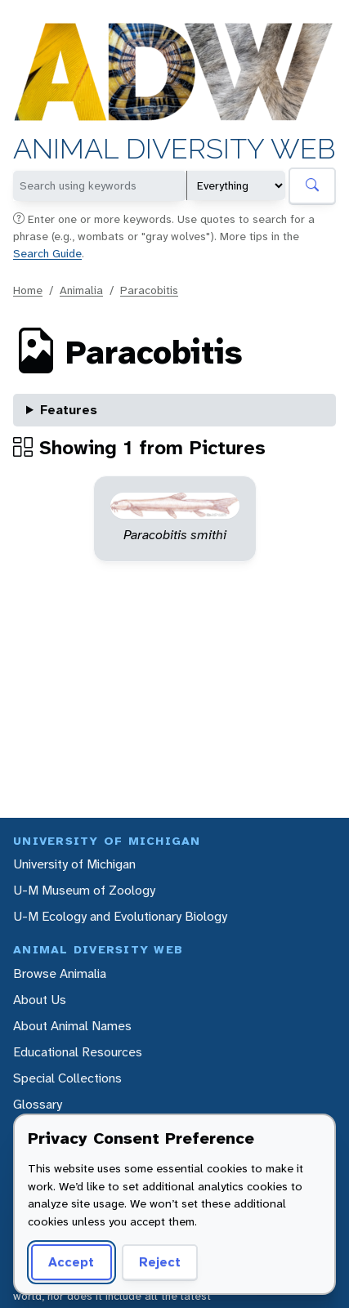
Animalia (81, 290)
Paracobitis (149, 290)
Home (28, 290)
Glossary (37, 1104)
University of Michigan (74, 864)
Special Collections (67, 1078)
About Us (39, 999)
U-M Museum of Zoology (84, 890)
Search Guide (47, 253)
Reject (160, 1261)
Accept (71, 1261)
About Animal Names (72, 1025)
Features (68, 409)
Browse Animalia (59, 973)
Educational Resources (77, 1051)
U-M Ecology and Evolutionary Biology (120, 916)
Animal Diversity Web (174, 149)
